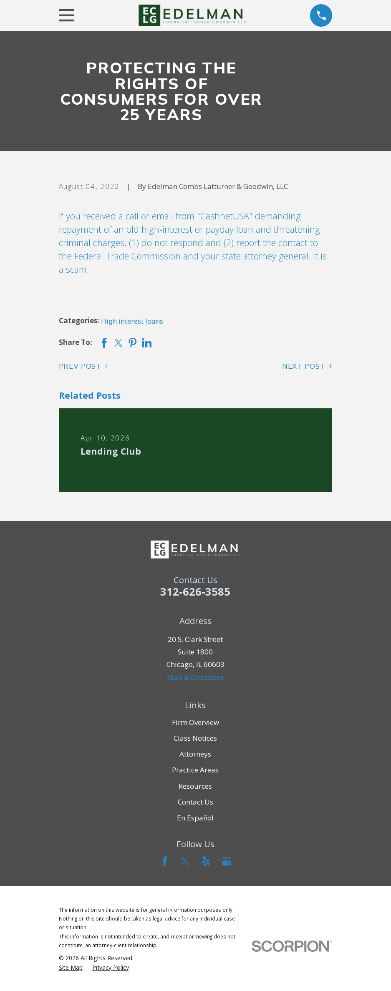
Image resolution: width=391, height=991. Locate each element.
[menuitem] (71, 967)
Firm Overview (195, 722)
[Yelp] (206, 861)
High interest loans (132, 321)
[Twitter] (185, 861)
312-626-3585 (195, 591)
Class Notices (195, 738)
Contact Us (195, 802)
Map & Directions (195, 677)
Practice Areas (195, 770)
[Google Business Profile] (227, 861)
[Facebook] (165, 861)
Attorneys (195, 754)
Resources (195, 786)
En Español (195, 817)
